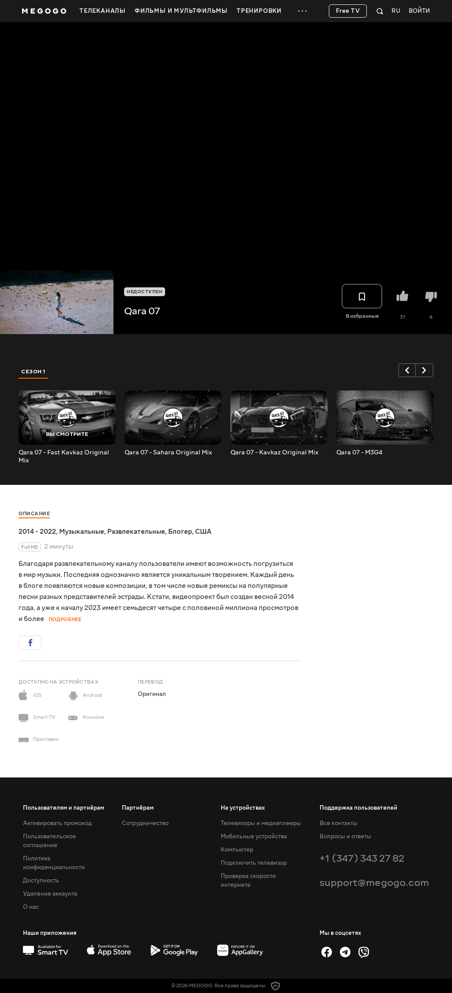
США (203, 531)
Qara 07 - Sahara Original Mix (168, 453)
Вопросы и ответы (345, 837)
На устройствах (243, 808)
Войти (419, 11)
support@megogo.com (374, 882)
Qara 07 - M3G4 (359, 453)
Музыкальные (81, 531)
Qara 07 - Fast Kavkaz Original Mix (64, 457)
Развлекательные (136, 531)
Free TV (348, 11)
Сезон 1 (33, 371)
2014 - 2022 (37, 531)
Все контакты (339, 823)
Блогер (180, 531)
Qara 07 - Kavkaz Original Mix (274, 453)
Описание (34, 513)
